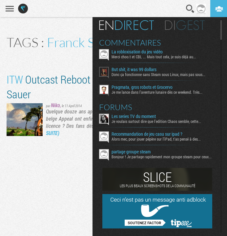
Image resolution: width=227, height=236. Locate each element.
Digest (185, 25)
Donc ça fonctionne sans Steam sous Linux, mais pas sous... (158, 74)
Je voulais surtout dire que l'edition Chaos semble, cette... (156, 121)
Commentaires (130, 43)
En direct (126, 25)
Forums (115, 107)
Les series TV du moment (134, 116)
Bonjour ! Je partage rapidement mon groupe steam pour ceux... (162, 156)
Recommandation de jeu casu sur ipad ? (147, 134)
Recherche (190, 9)
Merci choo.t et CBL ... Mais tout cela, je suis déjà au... (154, 56)
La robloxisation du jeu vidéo (137, 51)
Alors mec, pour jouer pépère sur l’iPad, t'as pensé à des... (156, 139)
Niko (55, 105)
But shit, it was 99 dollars (134, 69)
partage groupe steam (131, 151)
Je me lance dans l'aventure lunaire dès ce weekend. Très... (157, 92)
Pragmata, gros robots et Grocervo (142, 87)
